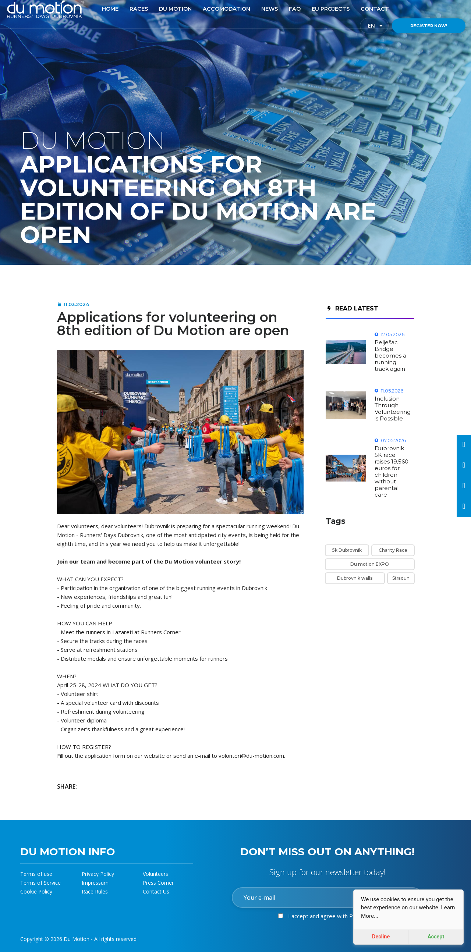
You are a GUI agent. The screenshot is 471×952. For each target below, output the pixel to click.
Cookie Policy (36, 891)
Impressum (95, 882)
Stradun (401, 578)
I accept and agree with (336, 916)
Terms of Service (40, 882)
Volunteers (155, 873)
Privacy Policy (98, 873)
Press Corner (158, 882)
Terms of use (36, 873)
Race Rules (95, 891)
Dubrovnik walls (354, 578)
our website (149, 755)
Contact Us (156, 891)
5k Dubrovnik (347, 550)
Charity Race (393, 550)
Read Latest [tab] (352, 308)
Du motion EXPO (369, 564)
